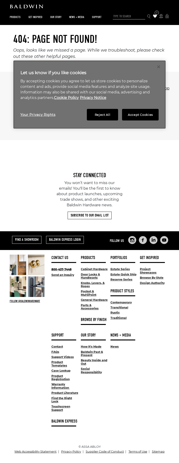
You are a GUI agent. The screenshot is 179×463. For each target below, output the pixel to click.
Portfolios (118, 257)
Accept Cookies (140, 115)
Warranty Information (60, 386)
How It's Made (91, 346)
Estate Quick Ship (123, 274)
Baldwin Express (64, 421)
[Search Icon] (149, 16)
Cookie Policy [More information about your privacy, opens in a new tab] (66, 98)
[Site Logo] (90, 8)
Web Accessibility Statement (35, 451)
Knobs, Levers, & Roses (93, 284)
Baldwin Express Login (65, 240)
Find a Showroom (26, 240)
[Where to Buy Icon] (161, 16)
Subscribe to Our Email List (90, 215)
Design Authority (152, 283)
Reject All (102, 115)
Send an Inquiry (62, 275)
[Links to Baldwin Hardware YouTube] (164, 240)
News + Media (76, 17)
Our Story (55, 17)
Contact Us (59, 257)
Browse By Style (151, 277)
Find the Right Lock (61, 399)
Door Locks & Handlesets (90, 276)
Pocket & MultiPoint (88, 293)
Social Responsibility (91, 370)
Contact (57, 346)
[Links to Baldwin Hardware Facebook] (143, 240)
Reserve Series (121, 279)
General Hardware (94, 300)
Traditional (118, 318)
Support (96, 17)
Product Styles (122, 291)
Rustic (115, 312)
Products (15, 17)
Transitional (119, 307)
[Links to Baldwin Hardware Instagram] (132, 240)
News (114, 346)
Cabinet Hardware (94, 269)
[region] (89, 95)
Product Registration (60, 377)
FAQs (55, 352)
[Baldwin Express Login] (167, 16)
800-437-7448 (61, 269)
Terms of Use (138, 451)
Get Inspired (35, 17)
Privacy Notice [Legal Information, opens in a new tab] (93, 98)
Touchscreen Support (60, 408)
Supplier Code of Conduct (105, 451)
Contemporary (121, 302)
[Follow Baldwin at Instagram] (27, 301)
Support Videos (62, 357)
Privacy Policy (71, 451)
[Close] (158, 67)
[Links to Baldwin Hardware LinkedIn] (153, 240)
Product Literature (64, 393)
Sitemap (158, 451)
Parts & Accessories (90, 306)
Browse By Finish (94, 319)
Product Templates (59, 363)
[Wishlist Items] (155, 16)
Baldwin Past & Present (92, 353)
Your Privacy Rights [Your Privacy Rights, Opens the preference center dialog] (37, 115)
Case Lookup (60, 370)
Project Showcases (148, 270)
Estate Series (120, 269)
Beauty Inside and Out (94, 361)
